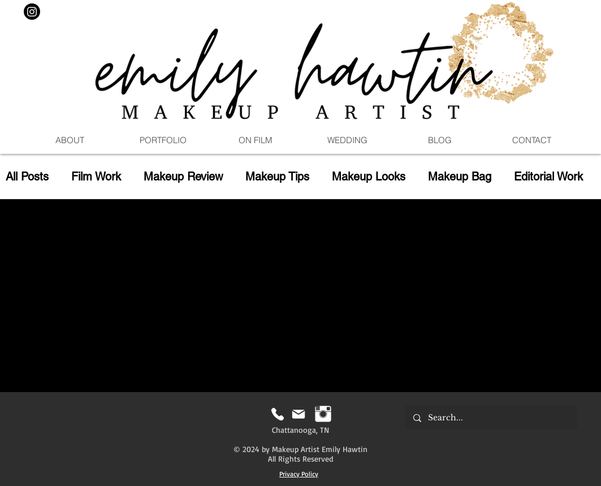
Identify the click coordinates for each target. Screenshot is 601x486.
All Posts (27, 176)
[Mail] (299, 414)
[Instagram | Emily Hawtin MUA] (323, 414)
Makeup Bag (459, 176)
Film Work (96, 176)
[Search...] (491, 418)
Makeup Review (183, 176)
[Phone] (278, 414)
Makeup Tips (277, 176)
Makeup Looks (368, 176)
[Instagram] (32, 11)
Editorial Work (548, 176)
